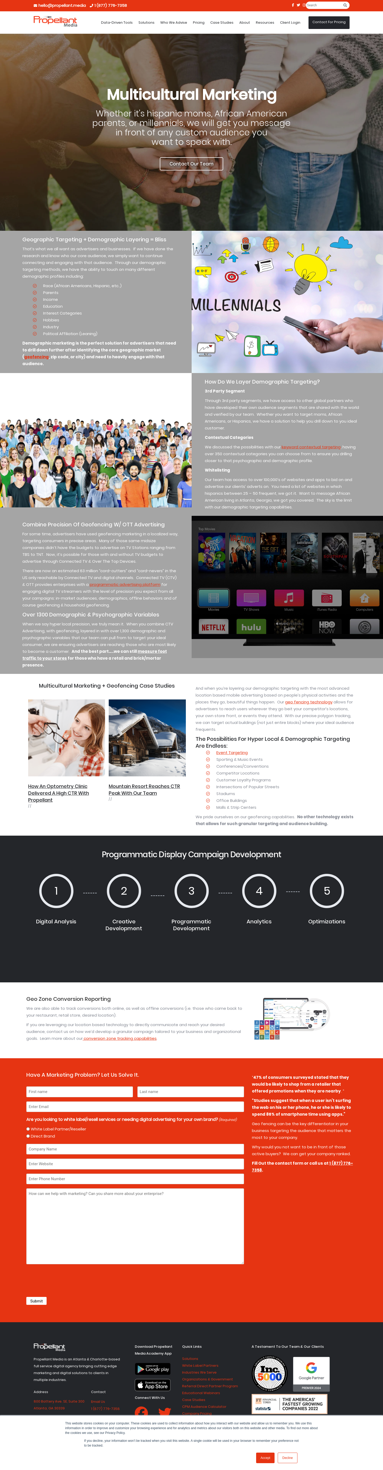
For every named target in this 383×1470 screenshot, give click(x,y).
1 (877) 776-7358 (110, 5)
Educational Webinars (201, 1392)
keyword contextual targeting (311, 447)
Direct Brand (43, 1136)
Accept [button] (265, 1458)
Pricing (199, 22)
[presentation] (66, 1281)
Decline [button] (287, 1458)
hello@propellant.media (62, 5)
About (244, 22)
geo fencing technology (308, 702)
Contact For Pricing (329, 21)
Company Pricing (197, 1413)
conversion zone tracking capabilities (120, 1038)
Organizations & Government (207, 1379)
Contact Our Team (191, 164)
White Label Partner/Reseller (58, 1129)
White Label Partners (200, 1365)
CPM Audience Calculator (204, 1406)
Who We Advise (173, 22)
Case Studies (221, 22)
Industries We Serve (199, 1372)
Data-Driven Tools (117, 22)
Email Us (98, 1401)
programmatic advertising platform (125, 584)
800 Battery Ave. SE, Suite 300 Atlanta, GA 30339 (59, 1405)
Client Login (290, 22)
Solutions (146, 22)
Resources (265, 22)
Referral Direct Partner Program (210, 1386)
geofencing (36, 357)
